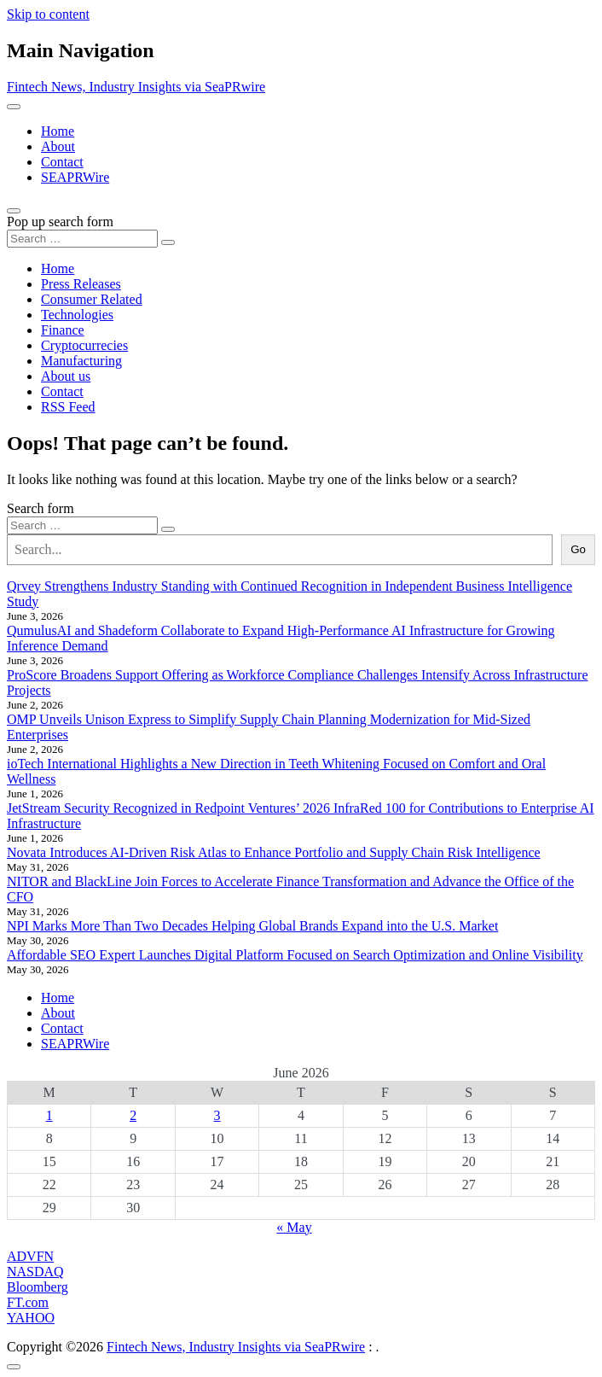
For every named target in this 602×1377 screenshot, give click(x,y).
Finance (62, 330)
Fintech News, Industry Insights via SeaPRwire (136, 86)
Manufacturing (81, 360)
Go (578, 549)
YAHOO (31, 1317)
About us (65, 376)
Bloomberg (37, 1287)
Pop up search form (60, 221)
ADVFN (30, 1256)
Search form (40, 508)
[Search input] (82, 239)
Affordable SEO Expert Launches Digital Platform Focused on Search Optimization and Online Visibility (295, 955)
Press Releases (81, 284)
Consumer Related (91, 299)
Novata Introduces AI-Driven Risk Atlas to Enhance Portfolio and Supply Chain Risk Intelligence (274, 852)
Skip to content (48, 14)
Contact (62, 162)
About (58, 146)
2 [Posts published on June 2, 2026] (133, 1115)
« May (293, 1227)
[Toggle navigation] (13, 106)
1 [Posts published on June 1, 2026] (49, 1115)
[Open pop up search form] (13, 210)
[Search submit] (168, 242)
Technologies (77, 314)
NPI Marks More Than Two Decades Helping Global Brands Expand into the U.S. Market (252, 926)
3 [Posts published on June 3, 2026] (217, 1115)
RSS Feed (68, 407)
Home (57, 131)
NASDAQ (35, 1271)
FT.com (28, 1302)
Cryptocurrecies (84, 345)
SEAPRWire (75, 177)
